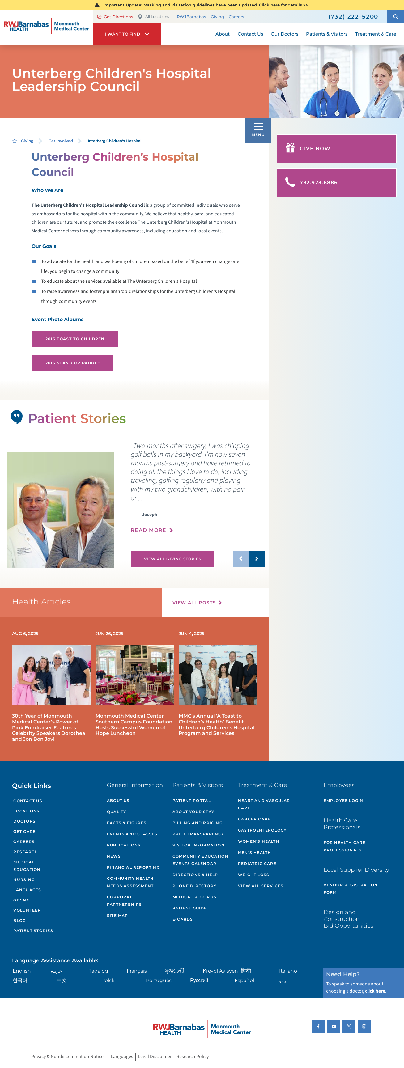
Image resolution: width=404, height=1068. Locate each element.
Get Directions (115, 16)
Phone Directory (194, 886)
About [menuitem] (222, 34)
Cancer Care (254, 819)
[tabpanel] (60, 510)
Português (159, 980)
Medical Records (194, 897)
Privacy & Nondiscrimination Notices (68, 1056)
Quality (116, 811)
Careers (236, 16)
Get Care (24, 831)
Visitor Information (198, 845)
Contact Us (27, 801)
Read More (148, 530)
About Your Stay (193, 811)
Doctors (24, 821)
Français (137, 971)
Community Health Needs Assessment (130, 882)
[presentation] (197, 491)
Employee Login (344, 800)
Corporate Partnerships (124, 901)
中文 (62, 980)
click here (375, 991)
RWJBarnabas (191, 16)
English (22, 971)
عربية (56, 971)
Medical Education (26, 866)
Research (25, 852)
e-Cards (182, 919)
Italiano (288, 971)
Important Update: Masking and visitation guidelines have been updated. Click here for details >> (205, 4)
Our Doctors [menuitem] (284, 34)
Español (244, 980)
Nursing (24, 879)
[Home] (46, 27)
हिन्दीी (246, 971)
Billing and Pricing (197, 822)
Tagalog (98, 971)
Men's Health (254, 852)
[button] (395, 16)
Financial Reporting (133, 867)
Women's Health (258, 841)
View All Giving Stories (173, 559)
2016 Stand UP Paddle (72, 363)
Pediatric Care (257, 863)
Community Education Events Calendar (200, 860)
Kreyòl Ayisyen (220, 971)
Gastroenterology (262, 830)
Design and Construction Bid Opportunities (348, 919)
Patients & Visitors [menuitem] (326, 34)
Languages (27, 890)
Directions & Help (195, 874)
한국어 (20, 980)
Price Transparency (198, 834)
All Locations (153, 16)
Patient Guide (189, 908)
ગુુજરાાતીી (175, 971)
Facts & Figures (127, 822)
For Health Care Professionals (345, 846)
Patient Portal (191, 800)
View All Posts (194, 602)
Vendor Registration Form (351, 889)
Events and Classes (132, 834)
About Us (118, 800)
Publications (124, 845)
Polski (108, 980)
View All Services (260, 886)
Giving (217, 16)
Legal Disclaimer (155, 1056)
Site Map (117, 915)
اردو (283, 980)
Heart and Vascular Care (264, 804)
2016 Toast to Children (75, 339)
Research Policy (192, 1056)
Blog (19, 920)
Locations (26, 811)
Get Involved (61, 140)
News (114, 856)
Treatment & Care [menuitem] (375, 34)
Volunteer (27, 910)
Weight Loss (253, 874)
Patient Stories (33, 930)
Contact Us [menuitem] (250, 34)
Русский (199, 980)
